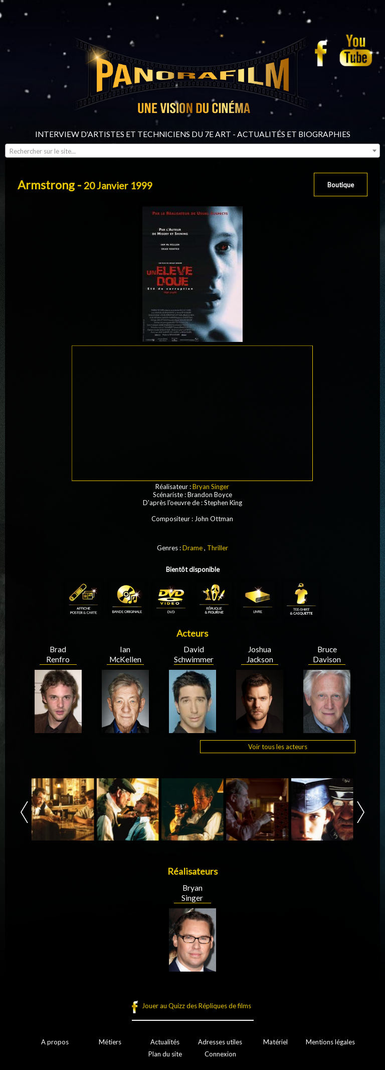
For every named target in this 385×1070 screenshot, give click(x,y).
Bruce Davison (327, 654)
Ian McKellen (125, 654)
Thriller (217, 548)
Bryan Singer (210, 487)
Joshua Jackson (260, 654)
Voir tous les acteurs (277, 747)
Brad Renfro (58, 654)
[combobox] (192, 151)
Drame (192, 548)
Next (360, 812)
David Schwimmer (194, 654)
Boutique (340, 185)
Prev (24, 812)
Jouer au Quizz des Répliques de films (196, 1006)
